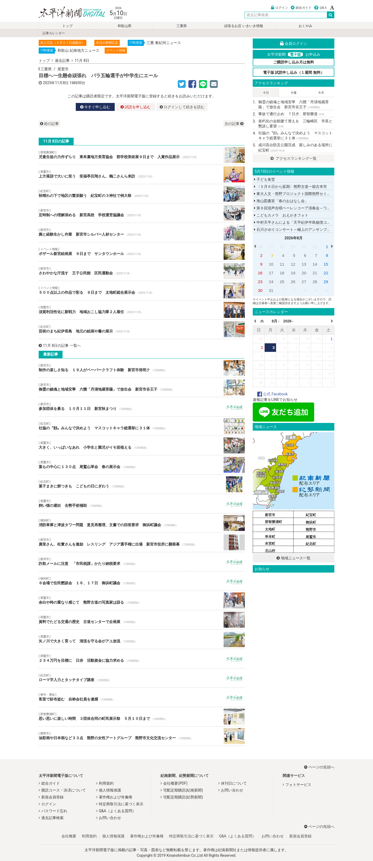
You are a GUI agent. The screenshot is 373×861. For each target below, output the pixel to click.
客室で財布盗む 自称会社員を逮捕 (142, 697)
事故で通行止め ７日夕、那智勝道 (291, 114)
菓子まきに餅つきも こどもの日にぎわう (142, 484)
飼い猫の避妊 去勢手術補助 (142, 503)
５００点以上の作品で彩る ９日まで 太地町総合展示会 (142, 290)
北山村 (270, 551)
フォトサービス (298, 784)
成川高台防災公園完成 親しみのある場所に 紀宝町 (296, 147)
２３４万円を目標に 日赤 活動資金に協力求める (142, 658)
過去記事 (62, 60)
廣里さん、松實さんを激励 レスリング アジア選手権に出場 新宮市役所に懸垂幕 (142, 542)
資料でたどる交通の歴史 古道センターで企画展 (142, 619)
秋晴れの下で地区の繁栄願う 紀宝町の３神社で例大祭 (142, 193)
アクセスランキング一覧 (293, 158)
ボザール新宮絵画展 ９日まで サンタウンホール (142, 251)
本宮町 (270, 544)
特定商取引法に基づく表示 (121, 804)
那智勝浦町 (273, 522)
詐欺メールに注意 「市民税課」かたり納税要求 (142, 561)
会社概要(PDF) (175, 783)
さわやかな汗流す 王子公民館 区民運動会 (142, 271)
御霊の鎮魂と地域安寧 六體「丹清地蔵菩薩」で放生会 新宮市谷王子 (142, 387)
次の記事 (234, 124)
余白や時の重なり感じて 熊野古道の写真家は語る (142, 600)
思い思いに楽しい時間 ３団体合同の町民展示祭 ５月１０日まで (142, 716)
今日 (266, 92)
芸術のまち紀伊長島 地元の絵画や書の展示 (142, 329)
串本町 (270, 537)
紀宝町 (311, 515)
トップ (67, 26)
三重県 (181, 26)
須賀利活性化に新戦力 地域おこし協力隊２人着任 (142, 309)
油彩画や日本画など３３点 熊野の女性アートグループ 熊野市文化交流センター (142, 736)
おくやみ (305, 26)
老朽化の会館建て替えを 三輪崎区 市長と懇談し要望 (295, 123)
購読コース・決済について (63, 790)
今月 (321, 92)
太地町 (270, 529)
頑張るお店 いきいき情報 (243, 26)
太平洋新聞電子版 (68, 13)
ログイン (279, 7)
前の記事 (49, 124)
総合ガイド (301, 7)
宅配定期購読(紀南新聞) (183, 790)
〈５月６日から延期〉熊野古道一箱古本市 (290, 186)
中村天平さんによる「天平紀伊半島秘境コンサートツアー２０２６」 (312, 222)
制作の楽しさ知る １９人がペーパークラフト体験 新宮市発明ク (142, 368)
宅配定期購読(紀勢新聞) (183, 797)
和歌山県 (124, 26)
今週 (293, 92)
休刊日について (234, 783)
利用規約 (106, 783)
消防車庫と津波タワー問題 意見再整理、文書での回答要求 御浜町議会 (142, 523)
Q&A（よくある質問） (117, 811)
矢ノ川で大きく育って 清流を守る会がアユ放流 (142, 639)
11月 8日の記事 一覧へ (60, 345)
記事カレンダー (54, 33)
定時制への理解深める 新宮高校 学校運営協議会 (142, 213)
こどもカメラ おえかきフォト (281, 215)
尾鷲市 (63, 69)
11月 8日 (82, 60)
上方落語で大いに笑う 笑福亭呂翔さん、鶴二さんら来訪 (142, 174)
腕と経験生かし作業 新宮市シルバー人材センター (142, 232)
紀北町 (311, 544)
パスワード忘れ (54, 811)
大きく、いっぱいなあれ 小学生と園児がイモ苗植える (142, 445)
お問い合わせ (110, 818)
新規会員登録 (52, 797)
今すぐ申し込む (95, 107)
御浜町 (311, 522)
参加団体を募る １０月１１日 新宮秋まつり (142, 406)
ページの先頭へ (319, 767)
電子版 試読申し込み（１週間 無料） (293, 72)
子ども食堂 (264, 179)
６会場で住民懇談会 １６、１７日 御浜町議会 (142, 581)
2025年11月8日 (56, 83)
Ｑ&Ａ (320, 7)
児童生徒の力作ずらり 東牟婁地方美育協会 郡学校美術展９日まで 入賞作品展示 (142, 155)
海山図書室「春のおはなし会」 (281, 201)
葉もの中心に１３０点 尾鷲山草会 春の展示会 (142, 464)
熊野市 (311, 529)
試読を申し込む (135, 107)
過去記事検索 (52, 818)
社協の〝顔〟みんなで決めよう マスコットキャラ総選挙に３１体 (142, 426)
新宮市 (270, 515)
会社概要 (68, 836)
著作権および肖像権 (115, 797)
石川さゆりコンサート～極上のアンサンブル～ (294, 229)
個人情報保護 (110, 790)
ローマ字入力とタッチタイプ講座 (142, 677)
